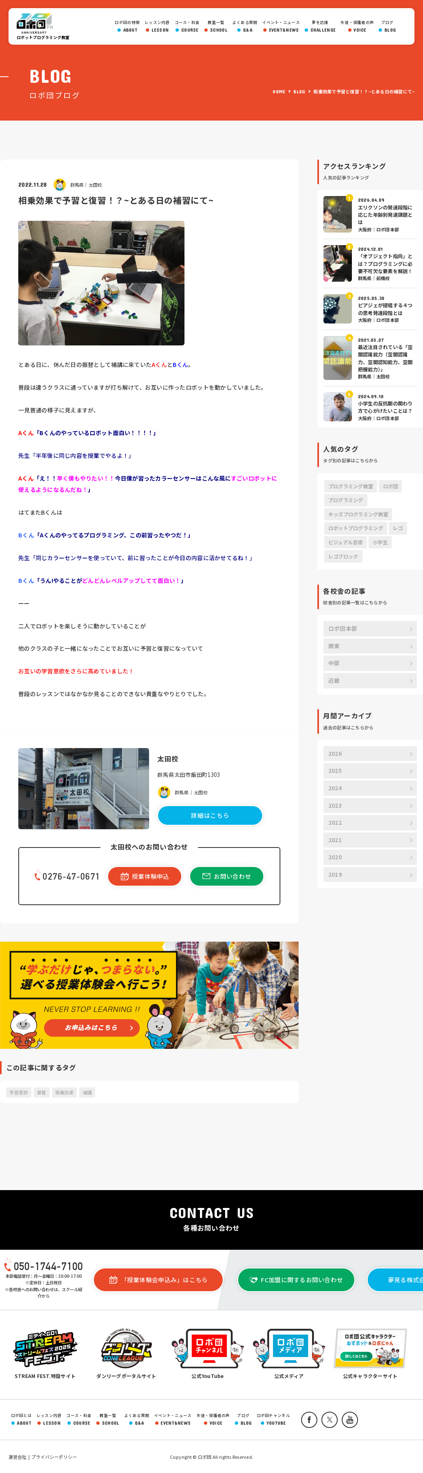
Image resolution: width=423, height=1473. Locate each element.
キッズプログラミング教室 (358, 514)
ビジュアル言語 (345, 542)
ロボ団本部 (342, 628)
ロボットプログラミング (355, 528)
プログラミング (345, 500)
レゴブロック (343, 556)
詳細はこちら (210, 815)
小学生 (380, 542)
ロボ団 (37, 23)
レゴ (398, 528)
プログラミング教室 (350, 486)
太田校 (95, 184)
